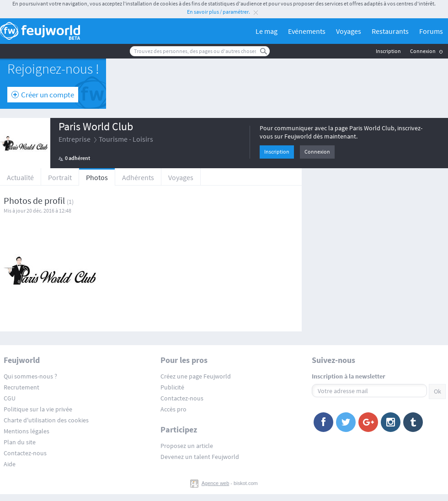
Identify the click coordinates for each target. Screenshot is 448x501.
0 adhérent (77, 158)
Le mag (266, 31)
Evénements (306, 31)
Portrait (60, 177)
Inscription (388, 51)
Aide (10, 464)
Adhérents (138, 177)
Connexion (423, 51)
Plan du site (20, 442)
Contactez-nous (25, 453)
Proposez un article (186, 446)
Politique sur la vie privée (38, 409)
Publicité (172, 387)
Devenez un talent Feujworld (199, 457)
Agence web (215, 483)
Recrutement (21, 387)
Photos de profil (34, 200)
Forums (431, 31)
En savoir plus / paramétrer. (218, 11)
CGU (10, 398)
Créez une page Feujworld (195, 376)
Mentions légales (26, 431)
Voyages (348, 31)
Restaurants (390, 31)
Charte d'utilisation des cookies (46, 420)
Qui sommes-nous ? (30, 376)
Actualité (20, 177)
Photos (97, 177)
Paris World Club (96, 126)
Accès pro (173, 409)
